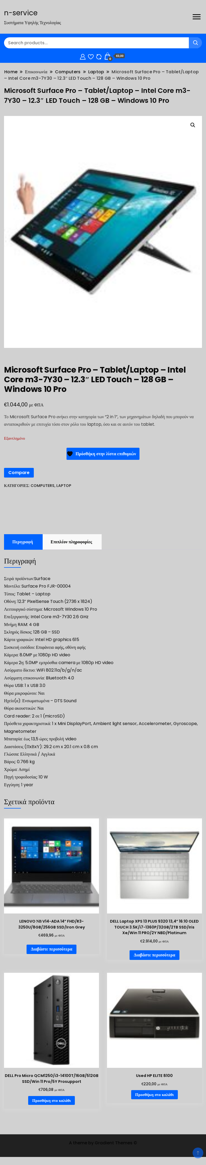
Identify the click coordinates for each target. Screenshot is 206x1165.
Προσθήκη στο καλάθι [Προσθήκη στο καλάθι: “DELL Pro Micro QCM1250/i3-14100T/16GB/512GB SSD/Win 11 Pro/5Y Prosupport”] (51, 1100)
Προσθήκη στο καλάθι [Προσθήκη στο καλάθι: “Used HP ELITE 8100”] (154, 1094)
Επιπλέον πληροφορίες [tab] (71, 542)
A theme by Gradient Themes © (103, 1143)
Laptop (63, 485)
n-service (21, 13)
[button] (193, 125)
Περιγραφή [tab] (22, 542)
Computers (42, 485)
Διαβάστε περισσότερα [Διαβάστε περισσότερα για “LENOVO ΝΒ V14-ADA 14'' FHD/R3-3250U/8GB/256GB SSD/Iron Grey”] (51, 949)
